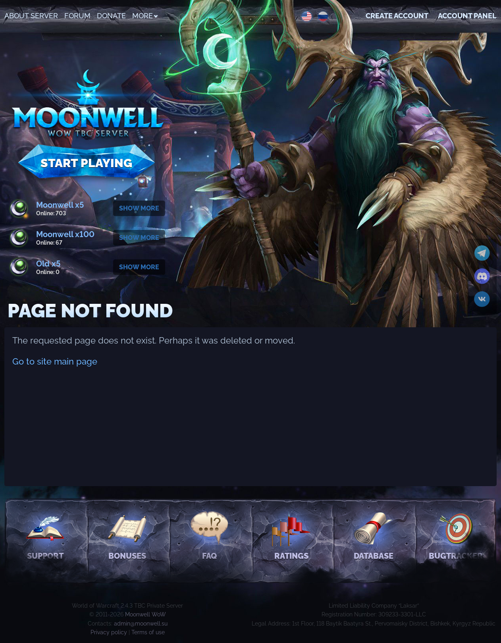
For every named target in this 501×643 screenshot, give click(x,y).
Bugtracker (456, 535)
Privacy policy (109, 632)
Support (45, 535)
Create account (397, 16)
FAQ (209, 535)
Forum (77, 16)
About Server (31, 16)
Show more (139, 208)
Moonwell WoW (145, 614)
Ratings (291, 535)
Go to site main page (54, 361)
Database (373, 535)
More (144, 16)
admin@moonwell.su (141, 623)
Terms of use (148, 632)
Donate (111, 16)
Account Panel (467, 16)
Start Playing (86, 163)
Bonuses (127, 535)
